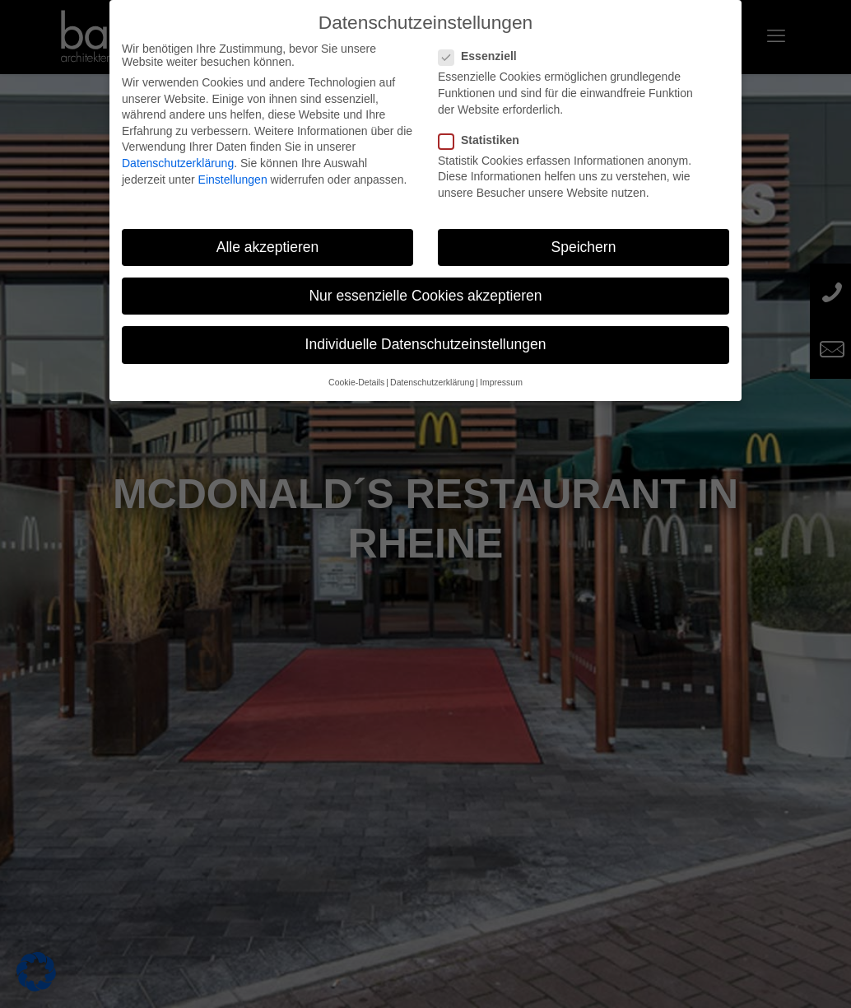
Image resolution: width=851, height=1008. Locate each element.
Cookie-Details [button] (356, 382)
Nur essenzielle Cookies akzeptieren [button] (425, 295)
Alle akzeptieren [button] (267, 247)
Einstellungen (232, 179)
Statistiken (485, 140)
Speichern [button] (583, 247)
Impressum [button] (501, 382)
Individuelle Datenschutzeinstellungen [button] (425, 344)
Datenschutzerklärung (178, 163)
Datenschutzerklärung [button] (432, 382)
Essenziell (484, 56)
